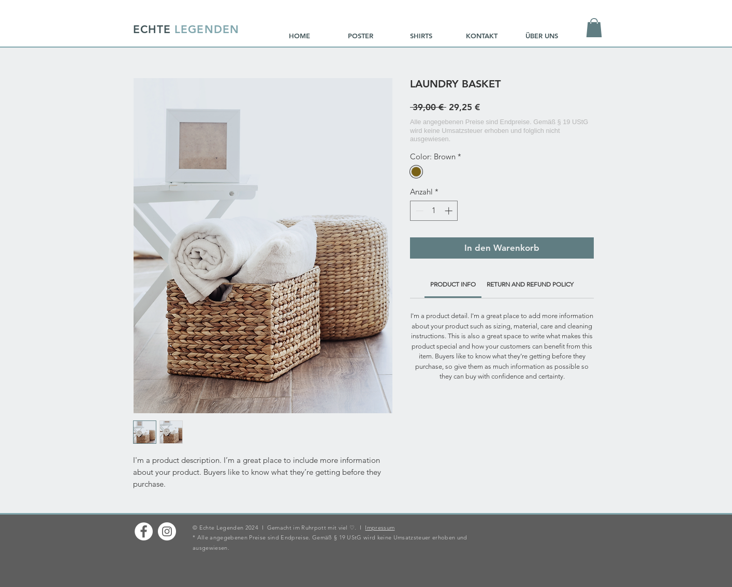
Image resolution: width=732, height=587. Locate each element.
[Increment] (450, 210)
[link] (453, 284)
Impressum (379, 527)
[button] (594, 27)
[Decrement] (419, 210)
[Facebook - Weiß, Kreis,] (144, 531)
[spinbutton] (434, 210)
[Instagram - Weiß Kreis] (167, 531)
